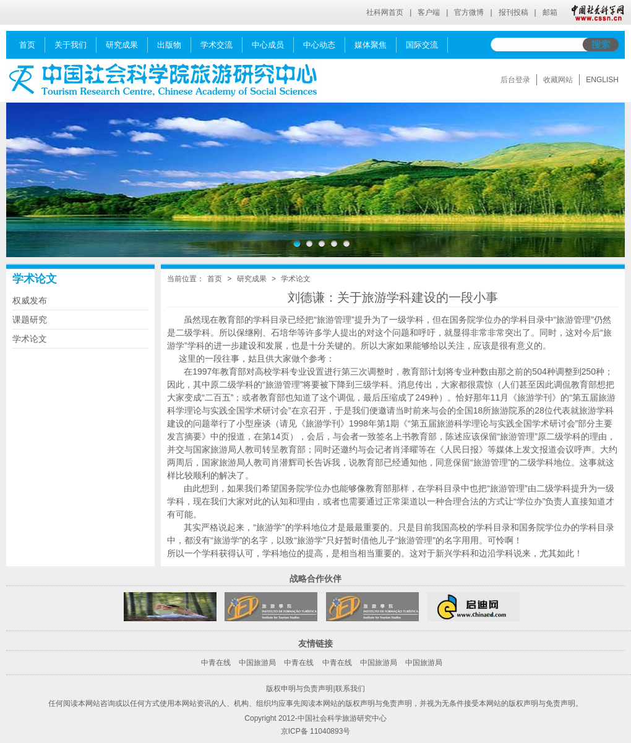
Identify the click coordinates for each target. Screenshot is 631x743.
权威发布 (29, 300)
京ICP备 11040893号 (316, 731)
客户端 (429, 12)
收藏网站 (558, 79)
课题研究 (29, 320)
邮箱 (550, 12)
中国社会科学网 (595, 12)
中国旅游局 (257, 662)
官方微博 (469, 12)
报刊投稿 (513, 12)
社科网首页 (384, 12)
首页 (214, 278)
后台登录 (515, 79)
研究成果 (252, 278)
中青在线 (216, 662)
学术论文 (34, 279)
